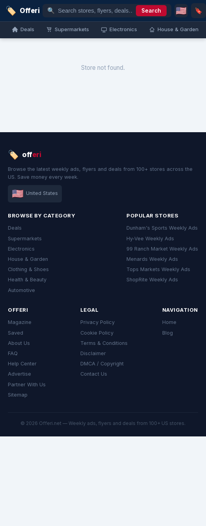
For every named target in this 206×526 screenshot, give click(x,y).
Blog (167, 333)
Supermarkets (25, 238)
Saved (15, 333)
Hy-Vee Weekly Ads (150, 238)
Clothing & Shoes (28, 269)
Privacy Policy (97, 322)
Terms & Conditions (104, 343)
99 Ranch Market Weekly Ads (162, 249)
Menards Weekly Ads (152, 259)
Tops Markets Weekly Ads (158, 269)
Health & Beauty (27, 280)
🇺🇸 (181, 10)
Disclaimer (93, 353)
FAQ (13, 353)
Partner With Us (27, 384)
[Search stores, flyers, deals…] (95, 10)
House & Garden (28, 259)
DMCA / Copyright (102, 364)
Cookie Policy (96, 333)
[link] (22, 10)
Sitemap (18, 395)
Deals (15, 228)
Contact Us (93, 374)
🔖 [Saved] (198, 11)
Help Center (22, 364)
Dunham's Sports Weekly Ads (162, 228)
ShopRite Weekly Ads (152, 280)
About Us (19, 343)
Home (169, 322)
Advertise (19, 374)
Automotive (21, 290)
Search (151, 10)
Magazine (20, 322)
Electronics (21, 249)
